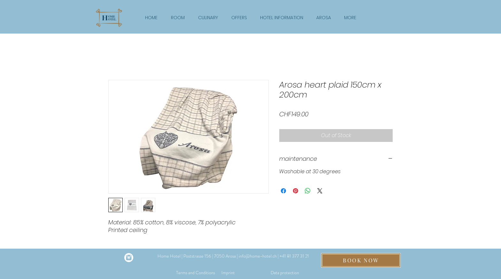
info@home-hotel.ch (258, 256)
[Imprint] (228, 273)
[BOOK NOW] (361, 260)
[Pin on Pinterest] (295, 191)
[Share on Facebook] (283, 191)
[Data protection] (285, 273)
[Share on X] (320, 191)
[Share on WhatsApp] (308, 191)
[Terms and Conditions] (195, 273)
